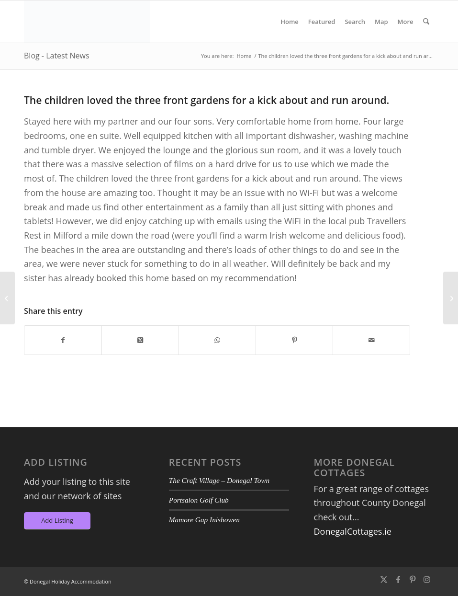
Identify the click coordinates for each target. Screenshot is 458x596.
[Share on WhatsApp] (217, 340)
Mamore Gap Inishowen (204, 520)
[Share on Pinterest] (294, 340)
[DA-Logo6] (87, 21)
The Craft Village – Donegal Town (219, 480)
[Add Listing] (57, 521)
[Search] (426, 21)
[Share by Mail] (371, 340)
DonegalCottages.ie (352, 531)
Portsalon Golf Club (199, 500)
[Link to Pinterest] (412, 579)
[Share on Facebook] (62, 340)
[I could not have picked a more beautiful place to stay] (7, 298)
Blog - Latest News (56, 55)
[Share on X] (140, 340)
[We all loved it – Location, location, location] (450, 298)
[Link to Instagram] (427, 579)
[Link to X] (384, 579)
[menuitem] (289, 21)
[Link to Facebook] (398, 579)
